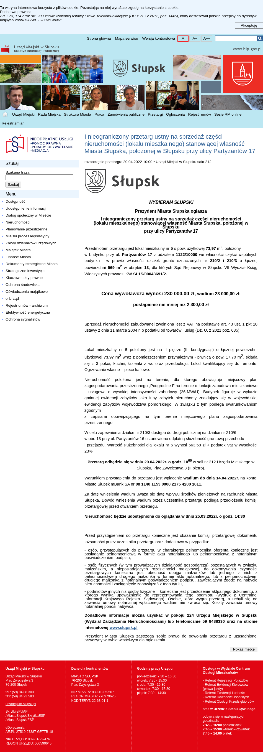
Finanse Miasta (18, 257)
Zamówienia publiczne (126, 114)
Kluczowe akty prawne (24, 278)
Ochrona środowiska (23, 285)
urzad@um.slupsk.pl (21, 704)
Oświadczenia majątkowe (27, 291)
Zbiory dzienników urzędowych (31, 243)
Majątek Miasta (18, 250)
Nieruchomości (18, 222)
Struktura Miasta (77, 114)
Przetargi (155, 114)
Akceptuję (249, 25)
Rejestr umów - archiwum (27, 305)
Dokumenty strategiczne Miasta (32, 264)
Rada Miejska (49, 114)
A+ (193, 38)
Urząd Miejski (23, 114)
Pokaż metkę (244, 649)
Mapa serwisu (126, 38)
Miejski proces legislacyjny (27, 236)
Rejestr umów (199, 114)
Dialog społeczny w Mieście (28, 215)
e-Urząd (12, 298)
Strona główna (99, 38)
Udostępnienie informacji (26, 208)
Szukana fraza (17, 172)
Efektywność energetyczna (28, 312)
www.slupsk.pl (123, 627)
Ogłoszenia (175, 114)
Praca (99, 114)
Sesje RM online (227, 114)
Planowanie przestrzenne (27, 229)
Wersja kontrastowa (158, 38)
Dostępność (15, 201)
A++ (206, 38)
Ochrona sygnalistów (23, 319)
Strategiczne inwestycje (25, 271)
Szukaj (260, 38)
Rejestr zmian (13, 123)
